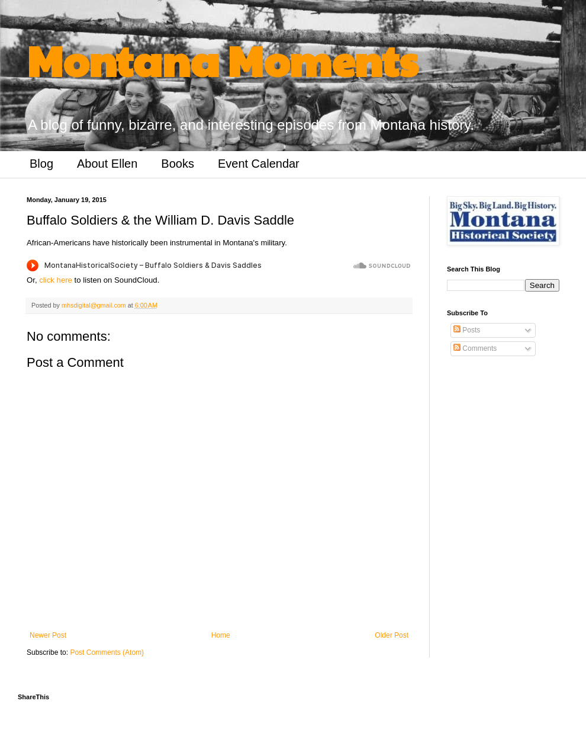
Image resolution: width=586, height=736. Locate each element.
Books (177, 163)
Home (220, 635)
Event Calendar (259, 163)
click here (55, 280)
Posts (466, 330)
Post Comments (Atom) (107, 652)
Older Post (391, 635)
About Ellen (107, 163)
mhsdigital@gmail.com (95, 305)
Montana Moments (222, 60)
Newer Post (48, 635)
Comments (475, 348)
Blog (41, 163)
